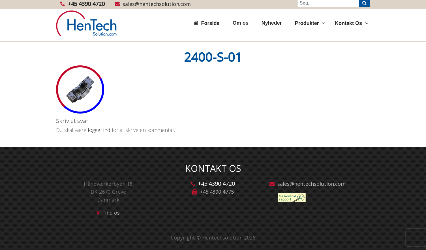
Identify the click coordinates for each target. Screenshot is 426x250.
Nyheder (272, 23)
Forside (210, 23)
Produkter (307, 23)
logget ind (99, 130)
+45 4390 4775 (217, 191)
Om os (241, 23)
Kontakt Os (349, 23)
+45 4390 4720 (82, 4)
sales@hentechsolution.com (153, 4)
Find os (111, 212)
